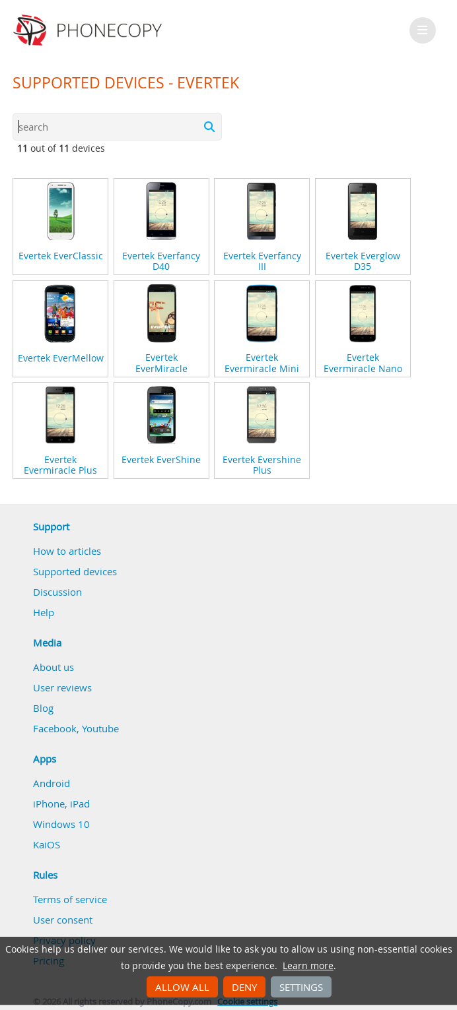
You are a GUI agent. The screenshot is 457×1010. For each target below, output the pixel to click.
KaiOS (46, 844)
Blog (43, 707)
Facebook (55, 728)
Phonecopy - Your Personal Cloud (89, 30)
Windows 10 (61, 824)
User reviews (62, 687)
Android (51, 783)
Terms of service (70, 899)
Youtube (100, 728)
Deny (244, 987)
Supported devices (75, 571)
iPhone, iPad (61, 803)
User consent (62, 919)
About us (53, 667)
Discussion (57, 591)
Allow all (182, 987)
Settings (301, 987)
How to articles (67, 550)
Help (43, 612)
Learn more (308, 966)
